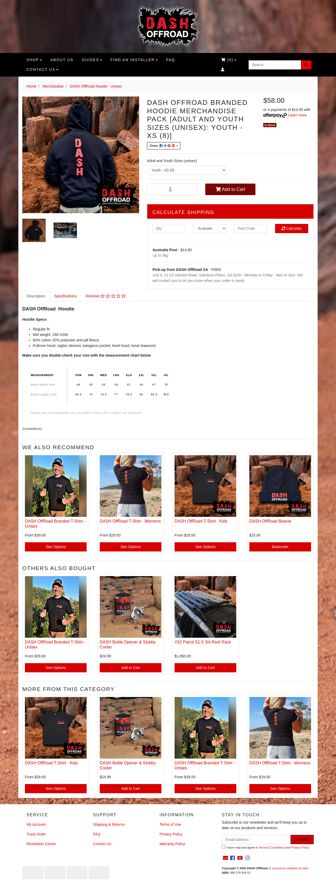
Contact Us (41, 69)
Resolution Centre (41, 844)
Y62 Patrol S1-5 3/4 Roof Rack (203, 642)
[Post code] (250, 228)
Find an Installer (133, 60)
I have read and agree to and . (266, 847)
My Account (36, 824)
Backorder (280, 547)
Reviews (105, 296)
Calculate (292, 228)
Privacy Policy (171, 834)
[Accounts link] (223, 69)
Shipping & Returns (109, 824)
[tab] (36, 296)
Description (36, 296)
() (227, 60)
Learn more (297, 115)
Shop (33, 60)
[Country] (210, 228)
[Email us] (225, 858)
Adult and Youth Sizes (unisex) (172, 161)
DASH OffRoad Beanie (270, 521)
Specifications (65, 296)
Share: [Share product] (162, 146)
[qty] (169, 228)
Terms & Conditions (271, 847)
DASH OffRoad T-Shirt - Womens (130, 521)
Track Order (36, 834)
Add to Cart (230, 189)
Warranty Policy (172, 844)
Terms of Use (170, 824)
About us (61, 60)
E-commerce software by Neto (288, 868)
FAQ (170, 60)
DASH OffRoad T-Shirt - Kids (201, 521)
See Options (56, 547)
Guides (90, 60)
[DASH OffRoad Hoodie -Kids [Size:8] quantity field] (172, 189)
